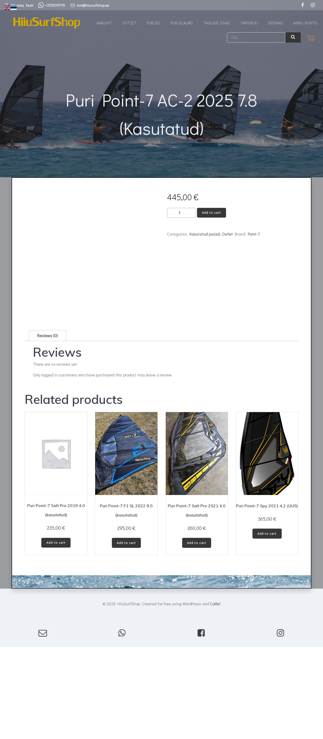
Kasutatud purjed (205, 237)
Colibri (215, 668)
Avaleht (104, 23)
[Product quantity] (181, 217)
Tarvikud (249, 23)
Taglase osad (216, 23)
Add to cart (211, 216)
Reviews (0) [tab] (47, 400)
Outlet (129, 23)
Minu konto (305, 23)
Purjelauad (182, 23)
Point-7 (254, 237)
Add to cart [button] (56, 607)
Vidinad (275, 23)
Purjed (153, 23)
